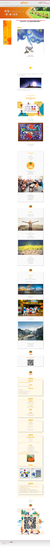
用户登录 (2, 2)
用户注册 (5, 2)
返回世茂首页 (8, 2)
